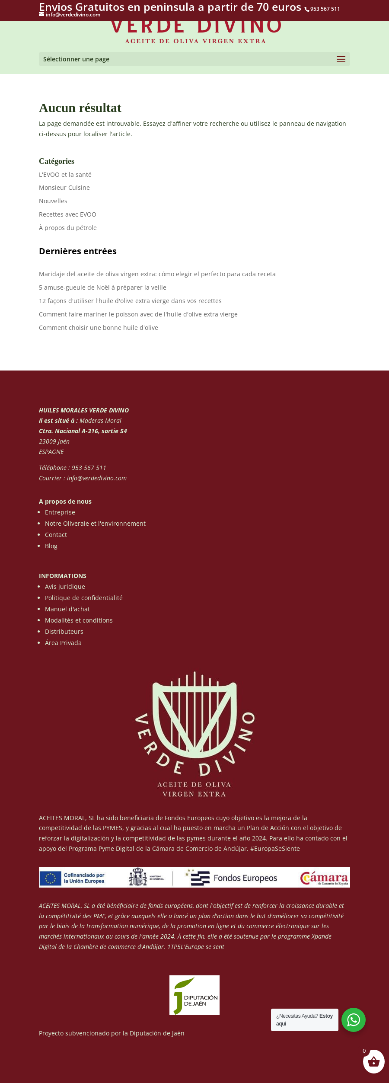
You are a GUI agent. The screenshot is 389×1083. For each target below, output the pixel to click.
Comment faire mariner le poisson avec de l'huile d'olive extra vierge (138, 314)
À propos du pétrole (68, 228)
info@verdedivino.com (97, 478)
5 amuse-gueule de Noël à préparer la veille (102, 287)
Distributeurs (64, 631)
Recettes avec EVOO (67, 214)
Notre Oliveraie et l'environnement (95, 523)
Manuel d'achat (67, 609)
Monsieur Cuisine (64, 187)
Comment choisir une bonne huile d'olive (98, 327)
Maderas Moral (99, 420)
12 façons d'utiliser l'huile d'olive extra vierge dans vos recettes (130, 301)
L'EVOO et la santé (65, 174)
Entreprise (60, 512)
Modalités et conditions (79, 620)
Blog (51, 546)
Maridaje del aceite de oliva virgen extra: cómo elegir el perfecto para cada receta (157, 274)
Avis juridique (65, 586)
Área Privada (63, 643)
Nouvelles (53, 201)
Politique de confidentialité (84, 598)
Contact (56, 534)
